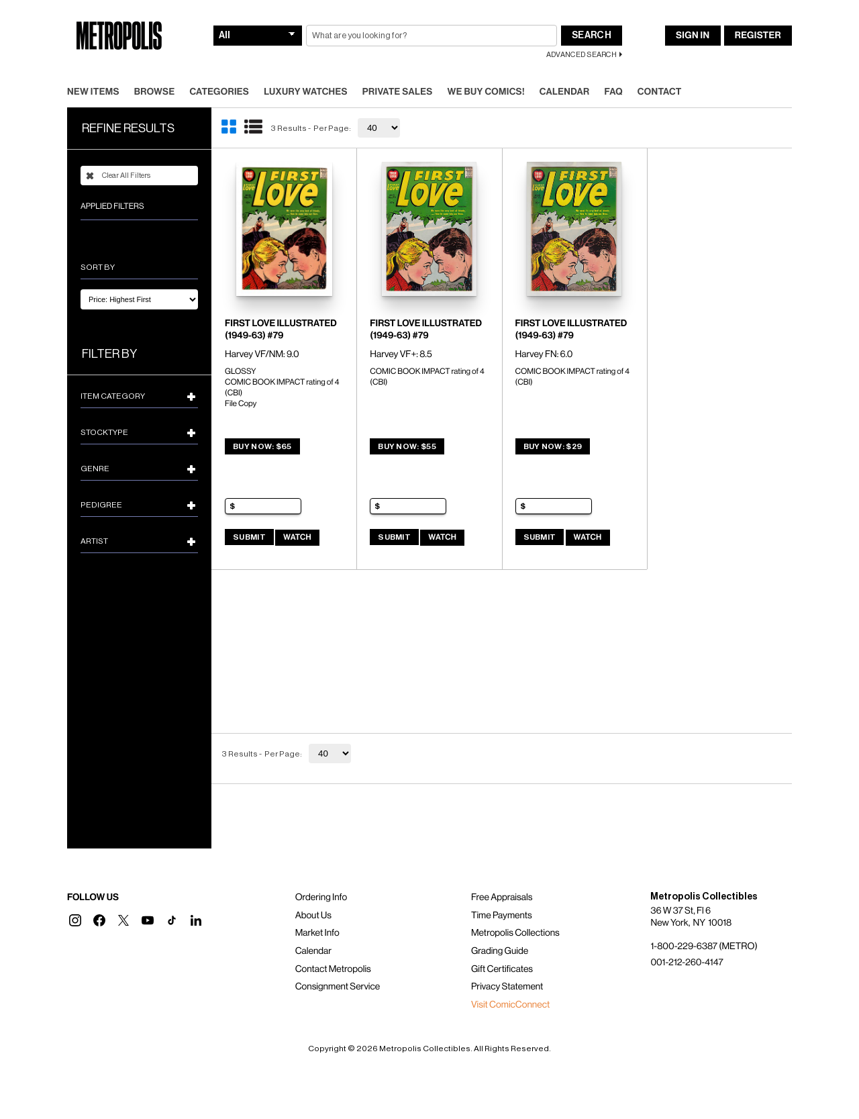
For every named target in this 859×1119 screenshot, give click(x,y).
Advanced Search (581, 54)
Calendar (565, 92)
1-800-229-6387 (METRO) (703, 946)
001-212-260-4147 (686, 962)
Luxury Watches (306, 92)
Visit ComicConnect (510, 1005)
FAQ (613, 92)
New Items (93, 92)
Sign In (692, 35)
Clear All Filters (118, 176)
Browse (154, 92)
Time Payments (501, 915)
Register (758, 35)
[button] (75, 920)
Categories (219, 92)
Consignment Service (338, 986)
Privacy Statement (507, 986)
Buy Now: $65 (262, 446)
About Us (313, 915)
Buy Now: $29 (553, 446)
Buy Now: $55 (407, 446)
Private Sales (397, 92)
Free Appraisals (502, 897)
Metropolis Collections (515, 933)
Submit (249, 537)
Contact (660, 92)
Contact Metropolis (333, 969)
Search (591, 35)
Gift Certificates (502, 969)
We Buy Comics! (486, 92)
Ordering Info (321, 897)
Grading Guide (499, 951)
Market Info (317, 933)
